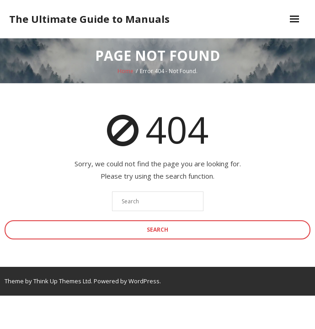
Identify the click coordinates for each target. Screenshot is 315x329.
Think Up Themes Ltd (62, 281)
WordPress (144, 281)
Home (125, 71)
